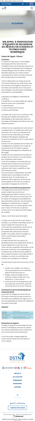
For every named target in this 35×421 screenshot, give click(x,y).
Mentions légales (23, 419)
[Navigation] (32, 8)
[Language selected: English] (31, 4)
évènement (17, 380)
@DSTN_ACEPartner (17, 403)
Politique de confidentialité (9, 419)
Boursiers (17, 384)
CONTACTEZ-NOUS (17, 408)
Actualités (17, 377)
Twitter (17, 395)
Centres (17, 387)
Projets (17, 373)
